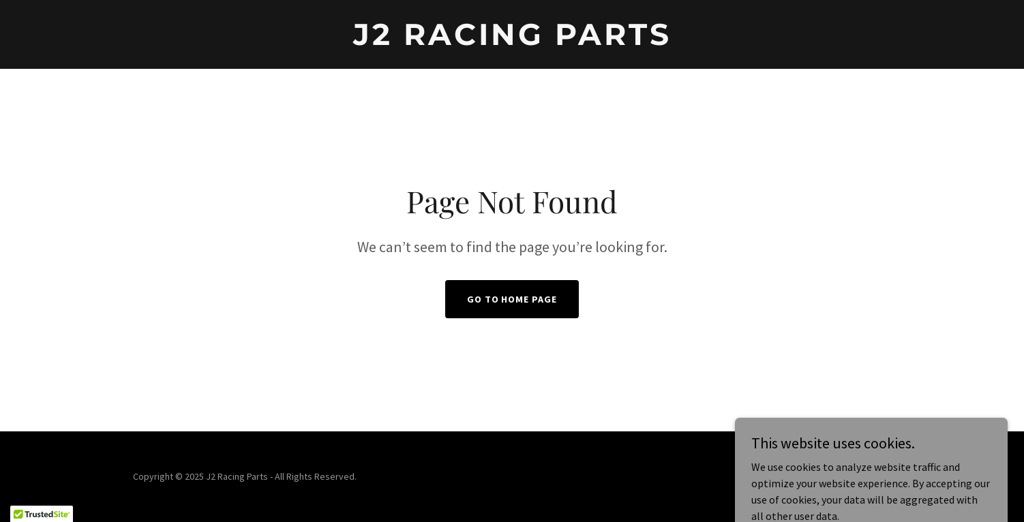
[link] (512, 41)
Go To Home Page (512, 299)
